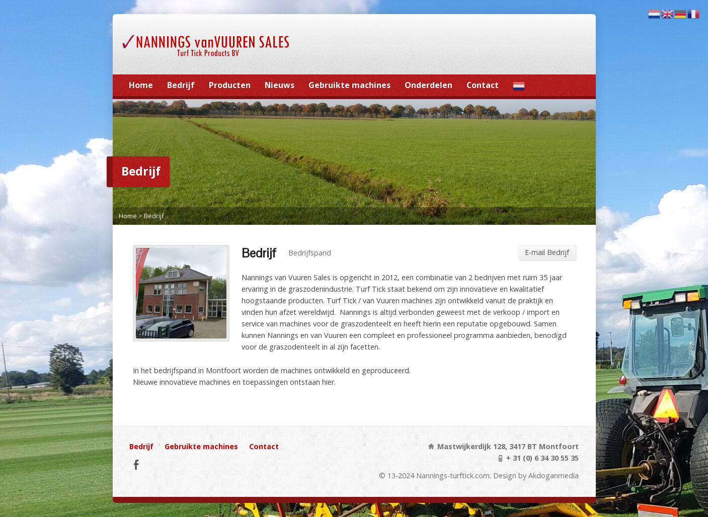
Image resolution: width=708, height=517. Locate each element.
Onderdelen (428, 85)
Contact (482, 85)
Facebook (136, 464)
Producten (230, 85)
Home (141, 85)
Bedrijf (181, 85)
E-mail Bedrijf (547, 252)
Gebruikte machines (349, 85)
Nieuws (279, 85)
